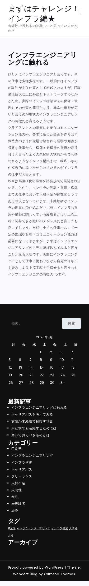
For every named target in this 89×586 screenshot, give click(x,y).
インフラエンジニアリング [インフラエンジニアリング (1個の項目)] (33, 528)
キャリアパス (21, 469)
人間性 (16, 490)
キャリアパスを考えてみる (32, 414)
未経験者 (18, 503)
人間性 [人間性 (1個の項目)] (73, 528)
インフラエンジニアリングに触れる (39, 407)
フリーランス (21, 476)
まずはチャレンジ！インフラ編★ (44, 13)
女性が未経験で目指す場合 (32, 421)
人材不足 (18, 483)
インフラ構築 (21, 462)
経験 (14, 510)
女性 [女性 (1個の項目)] (11, 535)
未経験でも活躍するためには (34, 428)
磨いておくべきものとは (30, 435)
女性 (14, 496)
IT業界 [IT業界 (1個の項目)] (12, 528)
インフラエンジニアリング (32, 455)
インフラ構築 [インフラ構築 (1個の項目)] (59, 528)
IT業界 (16, 448)
